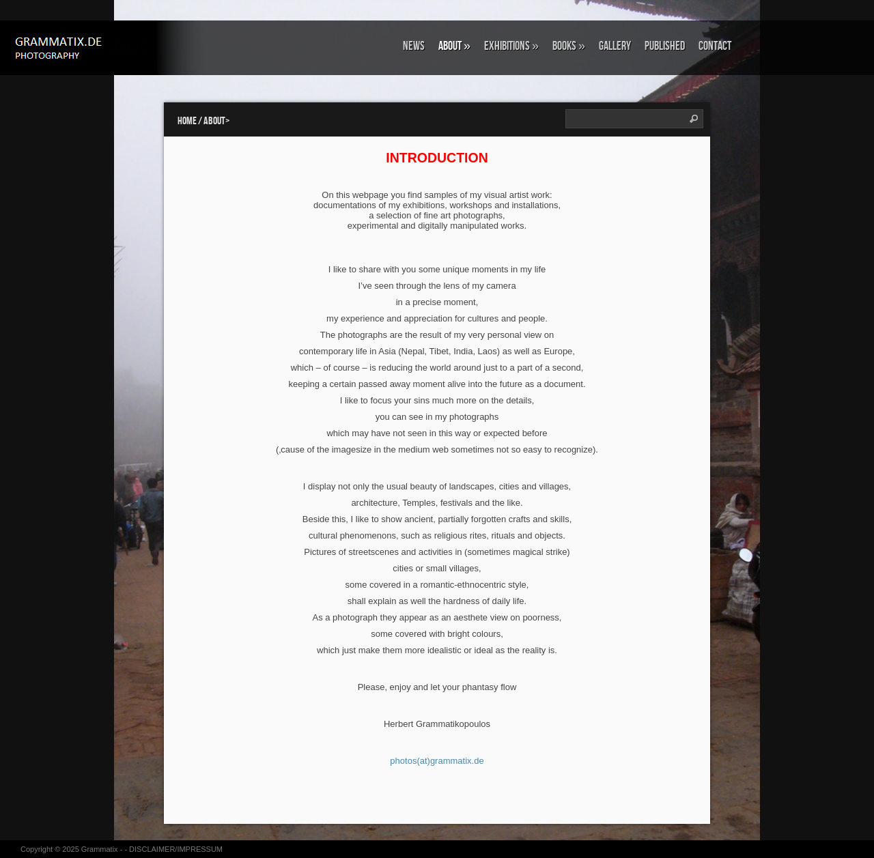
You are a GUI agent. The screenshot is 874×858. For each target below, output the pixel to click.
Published (665, 46)
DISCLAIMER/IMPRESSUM (176, 849)
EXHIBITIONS (511, 46)
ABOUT (454, 46)
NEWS (414, 46)
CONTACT (715, 46)
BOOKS (568, 46)
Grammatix (99, 849)
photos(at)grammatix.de (436, 761)
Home (187, 121)
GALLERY (615, 46)
